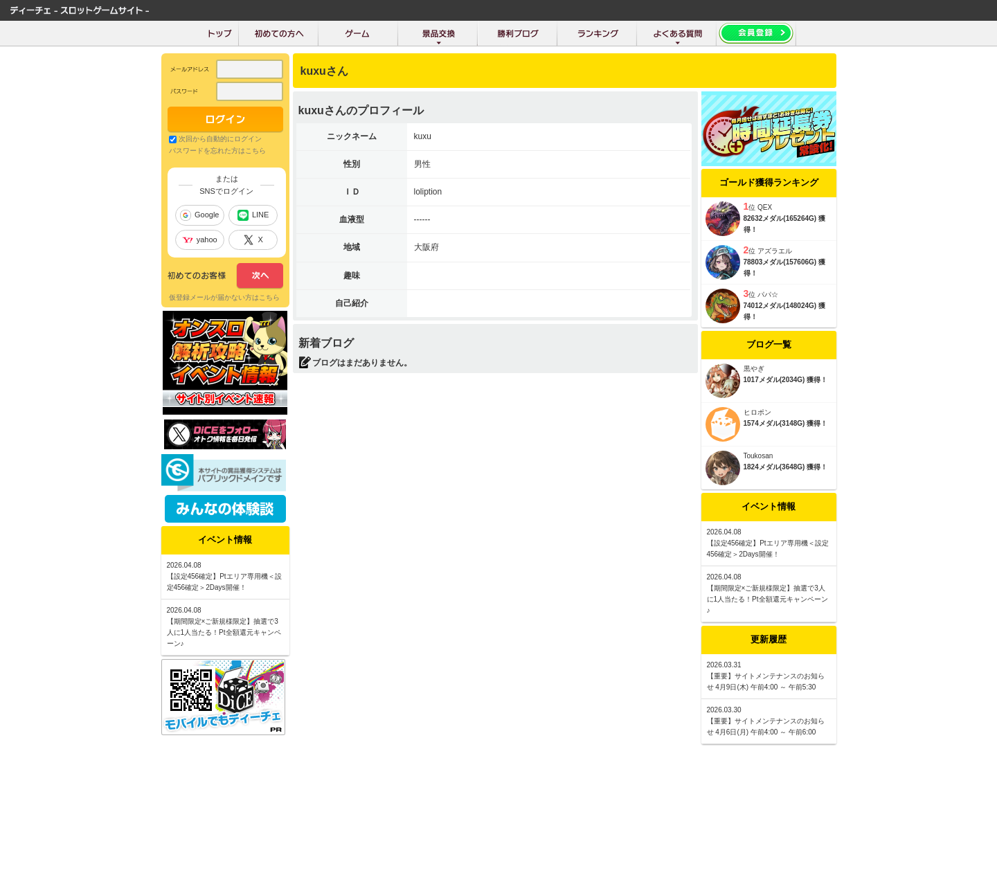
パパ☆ (767, 294)
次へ (225, 276)
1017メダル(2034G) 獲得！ (786, 380)
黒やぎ (754, 368)
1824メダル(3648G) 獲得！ (786, 467)
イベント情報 (769, 506)
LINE (253, 215)
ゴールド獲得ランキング (768, 182)
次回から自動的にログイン (220, 139)
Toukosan (758, 456)
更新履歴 (769, 639)
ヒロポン (757, 412)
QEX (764, 207)
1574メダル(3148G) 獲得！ (786, 423)
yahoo (199, 239)
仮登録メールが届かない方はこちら (224, 297)
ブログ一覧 (768, 344)
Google (199, 215)
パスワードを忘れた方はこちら (217, 150)
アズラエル (774, 251)
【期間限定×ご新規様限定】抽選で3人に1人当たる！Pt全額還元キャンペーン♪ (767, 599)
